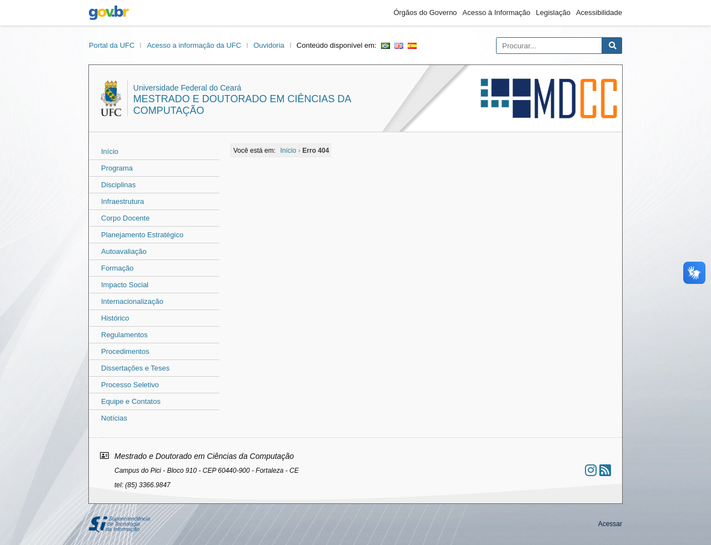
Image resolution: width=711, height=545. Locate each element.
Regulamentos (124, 335)
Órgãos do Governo (425, 12)
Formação (117, 268)
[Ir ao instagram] (591, 470)
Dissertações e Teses (135, 368)
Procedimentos (125, 351)
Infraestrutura (122, 201)
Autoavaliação (124, 251)
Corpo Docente (125, 218)
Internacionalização (132, 301)
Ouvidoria (268, 45)
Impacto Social (124, 285)
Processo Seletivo (130, 385)
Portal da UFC (111, 45)
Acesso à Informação (496, 12)
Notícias (114, 418)
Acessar (610, 524)
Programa (117, 168)
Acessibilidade (599, 12)
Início (109, 151)
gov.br (109, 13)
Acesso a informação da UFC (194, 45)
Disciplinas (118, 185)
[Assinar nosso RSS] (605, 470)
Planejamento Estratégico (142, 235)
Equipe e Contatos (131, 401)
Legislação (553, 12)
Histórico (115, 318)
